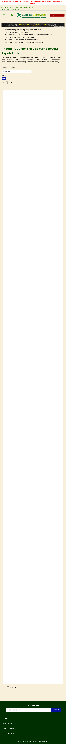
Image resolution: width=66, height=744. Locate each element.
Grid (4, 79)
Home (7, 30)
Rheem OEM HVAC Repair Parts (16, 32)
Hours (5, 718)
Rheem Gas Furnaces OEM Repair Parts (19, 37)
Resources (7, 723)
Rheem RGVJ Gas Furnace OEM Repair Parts (21, 40)
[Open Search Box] (12, 15)
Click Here (58, 1)
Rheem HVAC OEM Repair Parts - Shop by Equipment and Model (28, 35)
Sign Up (56, 710)
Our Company (8, 728)
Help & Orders (8, 734)
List (3, 76)
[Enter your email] (28, 710)
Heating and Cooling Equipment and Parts (25, 30)
